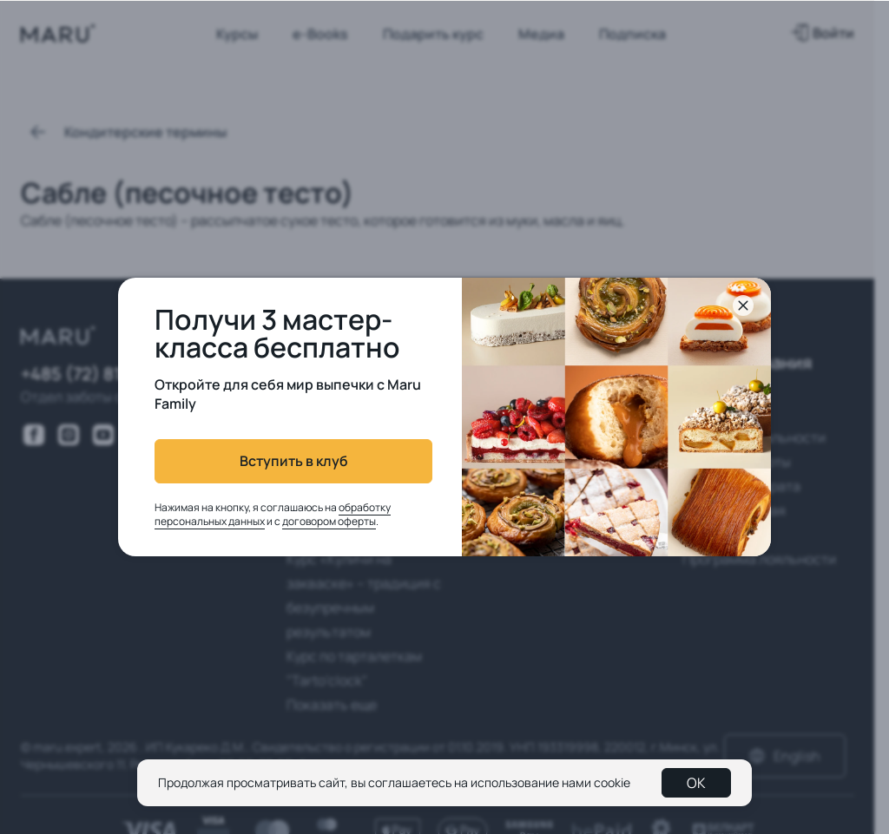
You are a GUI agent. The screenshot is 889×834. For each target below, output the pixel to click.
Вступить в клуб (294, 460)
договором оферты (329, 521)
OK (696, 782)
